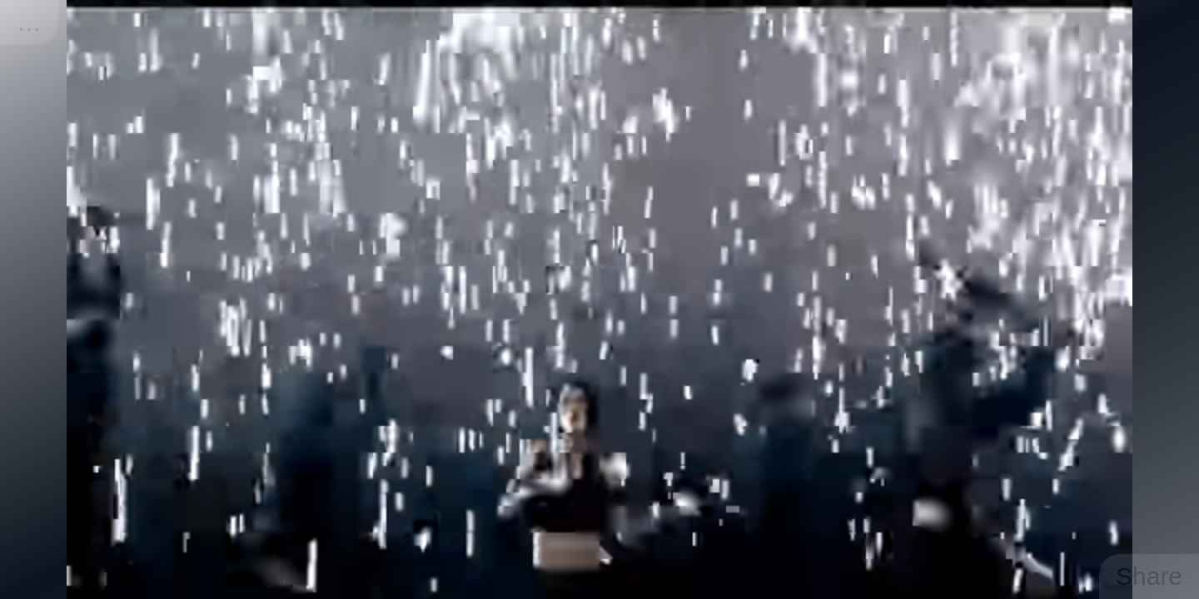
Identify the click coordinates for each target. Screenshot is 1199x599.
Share (1149, 576)
